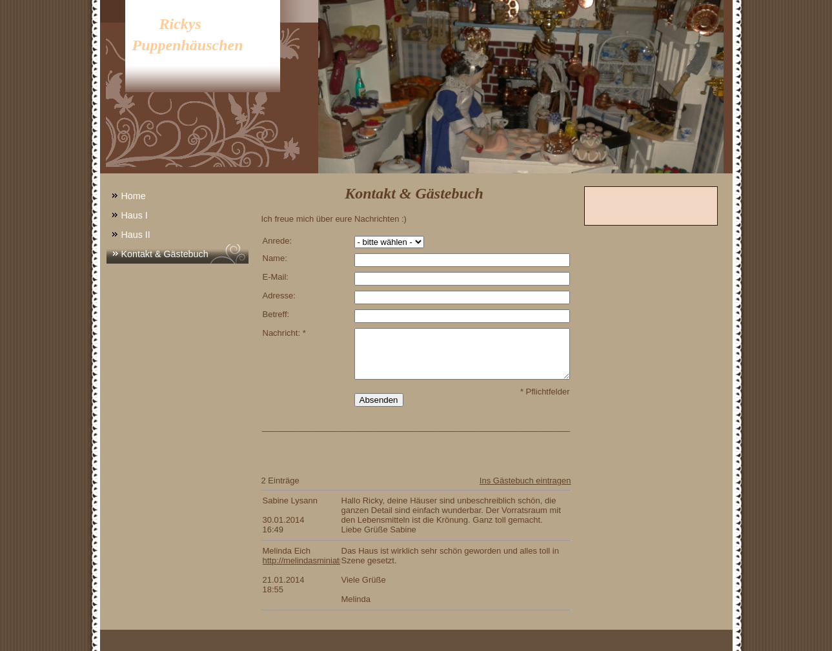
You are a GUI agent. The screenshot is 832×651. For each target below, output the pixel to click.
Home (133, 196)
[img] (416, 86)
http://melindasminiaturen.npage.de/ (329, 560)
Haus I (134, 215)
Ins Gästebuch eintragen (525, 480)
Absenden (379, 400)
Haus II (135, 234)
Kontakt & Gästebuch (164, 254)
